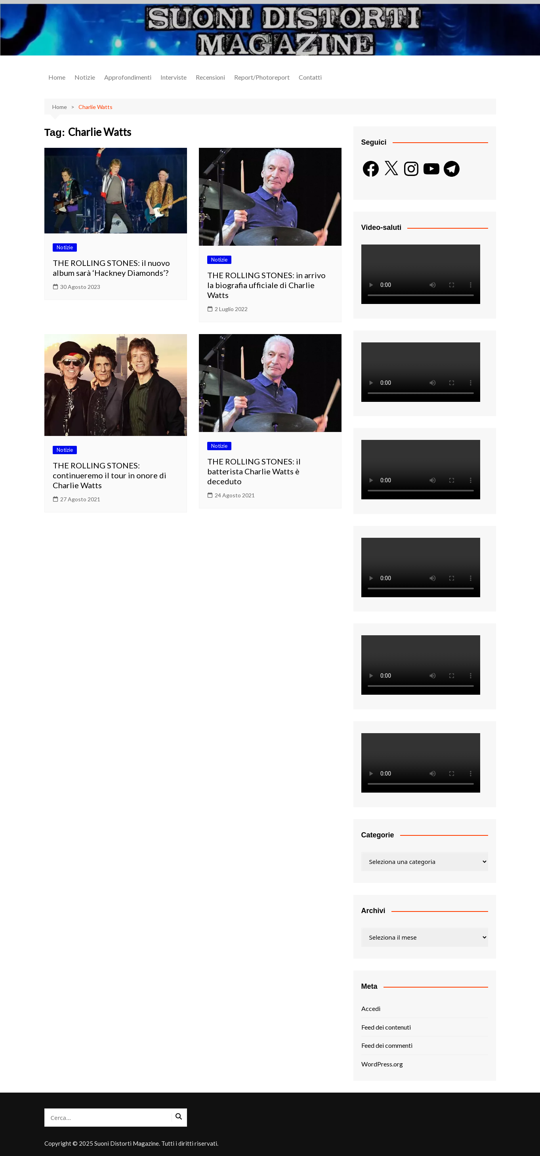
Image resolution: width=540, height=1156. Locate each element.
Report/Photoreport (262, 77)
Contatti (310, 77)
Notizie (84, 77)
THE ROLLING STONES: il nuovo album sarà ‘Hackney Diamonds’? (111, 267)
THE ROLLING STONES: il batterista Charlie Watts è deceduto (254, 471)
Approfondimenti (127, 77)
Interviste (173, 77)
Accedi (370, 1008)
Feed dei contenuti (386, 1027)
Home (56, 77)
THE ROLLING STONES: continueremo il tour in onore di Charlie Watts (109, 475)
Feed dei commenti (386, 1045)
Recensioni (210, 77)
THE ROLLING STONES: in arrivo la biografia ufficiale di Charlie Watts (266, 285)
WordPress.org (382, 1064)
